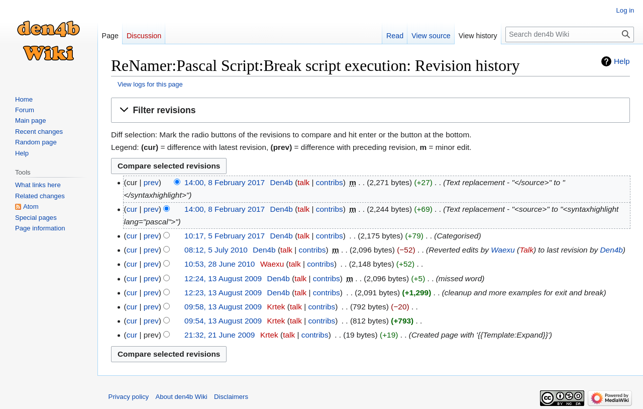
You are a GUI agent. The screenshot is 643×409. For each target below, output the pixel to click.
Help (622, 61)
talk (303, 182)
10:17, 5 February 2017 (224, 235)
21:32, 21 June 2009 (219, 335)
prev (151, 182)
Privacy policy (129, 396)
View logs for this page (150, 84)
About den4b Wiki (181, 396)
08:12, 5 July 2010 (216, 250)
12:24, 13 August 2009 (223, 278)
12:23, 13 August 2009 (223, 292)
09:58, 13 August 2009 (223, 306)
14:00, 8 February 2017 (224, 182)
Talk (526, 250)
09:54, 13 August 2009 (223, 320)
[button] (370, 110)
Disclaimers (231, 396)
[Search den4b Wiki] (569, 34)
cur (132, 209)
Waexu (503, 250)
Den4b (611, 250)
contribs (329, 182)
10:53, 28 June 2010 (219, 264)
